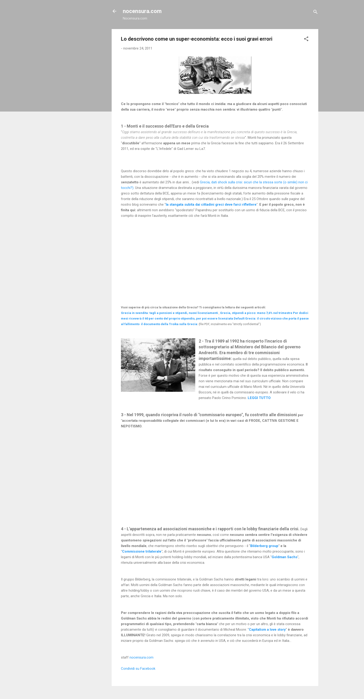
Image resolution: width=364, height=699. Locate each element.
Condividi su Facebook (138, 668)
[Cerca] (315, 13)
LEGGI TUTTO (259, 398)
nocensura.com (142, 11)
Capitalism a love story (267, 629)
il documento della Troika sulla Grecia (169, 324)
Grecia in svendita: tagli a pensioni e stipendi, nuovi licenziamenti (169, 313)
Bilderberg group (264, 546)
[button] (306, 39)
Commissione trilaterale (141, 551)
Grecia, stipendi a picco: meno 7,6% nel (256, 313)
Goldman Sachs (284, 557)
